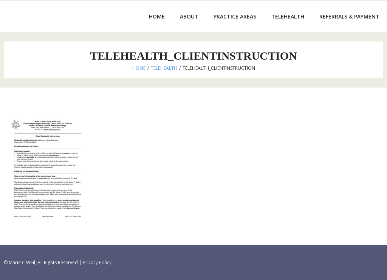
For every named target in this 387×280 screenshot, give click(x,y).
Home (139, 68)
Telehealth (164, 68)
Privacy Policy (97, 262)
